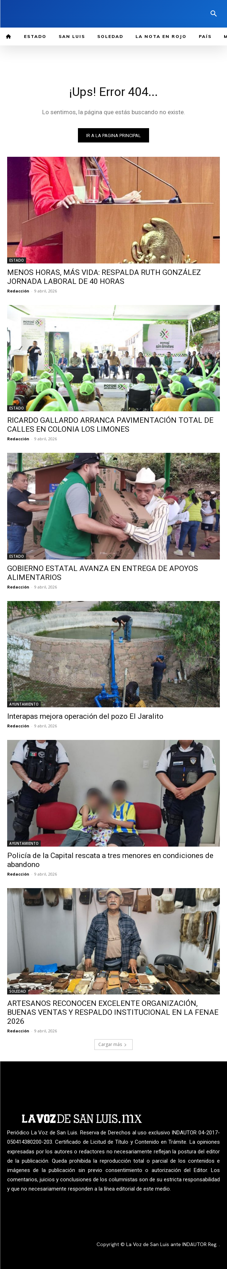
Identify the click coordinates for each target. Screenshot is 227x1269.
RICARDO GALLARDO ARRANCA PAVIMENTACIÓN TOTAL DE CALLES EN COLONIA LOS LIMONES (110, 425)
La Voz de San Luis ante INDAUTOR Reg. (172, 1244)
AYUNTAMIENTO (24, 704)
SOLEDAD (17, 991)
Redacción (18, 291)
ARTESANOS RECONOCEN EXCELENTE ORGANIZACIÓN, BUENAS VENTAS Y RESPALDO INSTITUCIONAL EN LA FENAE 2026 (112, 1012)
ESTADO (16, 260)
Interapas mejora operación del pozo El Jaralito (85, 716)
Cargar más (112, 1044)
